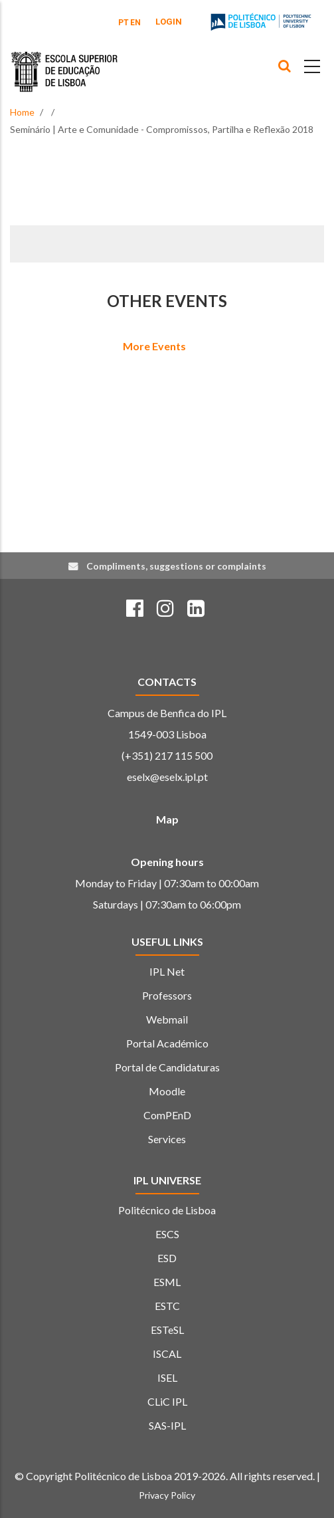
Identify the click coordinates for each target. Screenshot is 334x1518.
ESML (167, 1281)
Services (167, 1139)
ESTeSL (167, 1329)
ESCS (167, 1234)
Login (168, 22)
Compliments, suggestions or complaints (176, 566)
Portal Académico (167, 1043)
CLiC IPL (167, 1401)
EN (135, 22)
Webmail (167, 1019)
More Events (154, 346)
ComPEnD (167, 1115)
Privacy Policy (167, 1495)
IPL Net (167, 971)
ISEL (167, 1377)
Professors (167, 995)
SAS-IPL (167, 1425)
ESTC (167, 1305)
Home (22, 112)
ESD (167, 1257)
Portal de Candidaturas (167, 1067)
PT (123, 22)
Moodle (167, 1091)
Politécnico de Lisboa (167, 1210)
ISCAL (167, 1353)
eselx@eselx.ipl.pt (167, 776)
